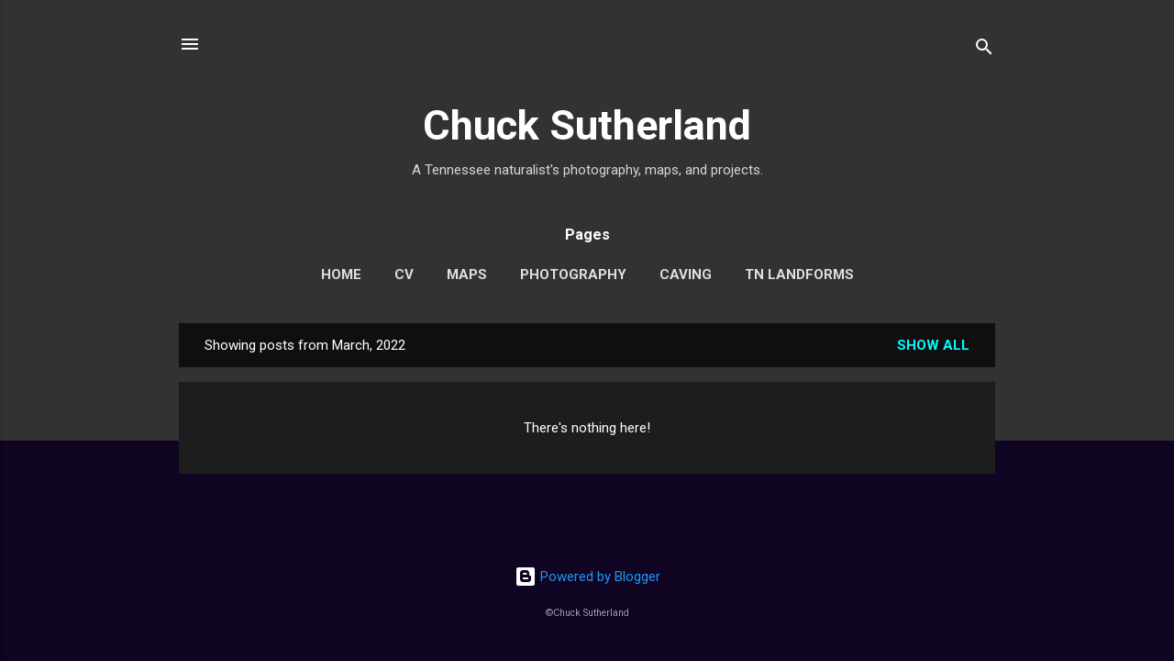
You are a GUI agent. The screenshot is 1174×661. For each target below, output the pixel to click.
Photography (573, 274)
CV (404, 274)
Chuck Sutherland (587, 125)
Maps (467, 274)
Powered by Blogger (587, 576)
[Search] (984, 50)
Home (341, 274)
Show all (933, 345)
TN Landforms (799, 274)
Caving (685, 274)
